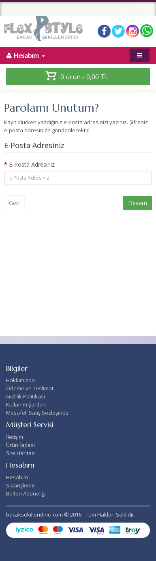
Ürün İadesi (20, 445)
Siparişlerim (20, 485)
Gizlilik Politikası (25, 396)
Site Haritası (21, 453)
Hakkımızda (20, 380)
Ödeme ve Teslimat (29, 388)
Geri (14, 203)
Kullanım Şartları (26, 404)
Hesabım (17, 477)
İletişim (14, 436)
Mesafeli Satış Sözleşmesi (38, 412)
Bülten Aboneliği (26, 493)
